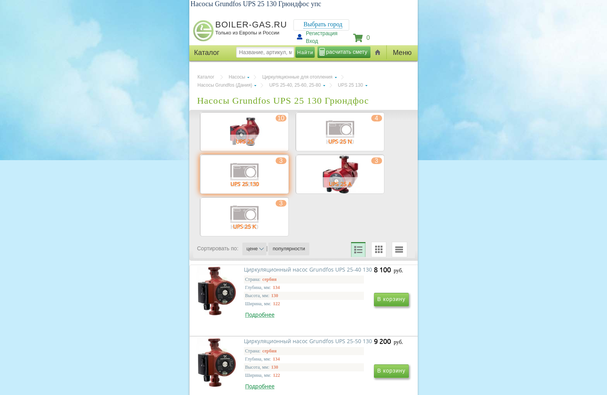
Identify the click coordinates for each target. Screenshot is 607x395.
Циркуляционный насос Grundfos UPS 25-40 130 (242, 348)
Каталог (205, 77)
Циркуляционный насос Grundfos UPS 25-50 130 (348, 348)
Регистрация (322, 33)
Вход (312, 41)
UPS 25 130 (350, 85)
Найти (305, 52)
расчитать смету (346, 52)
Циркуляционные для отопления (297, 77)
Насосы (237, 77)
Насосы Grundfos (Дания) (224, 85)
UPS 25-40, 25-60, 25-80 (295, 85)
